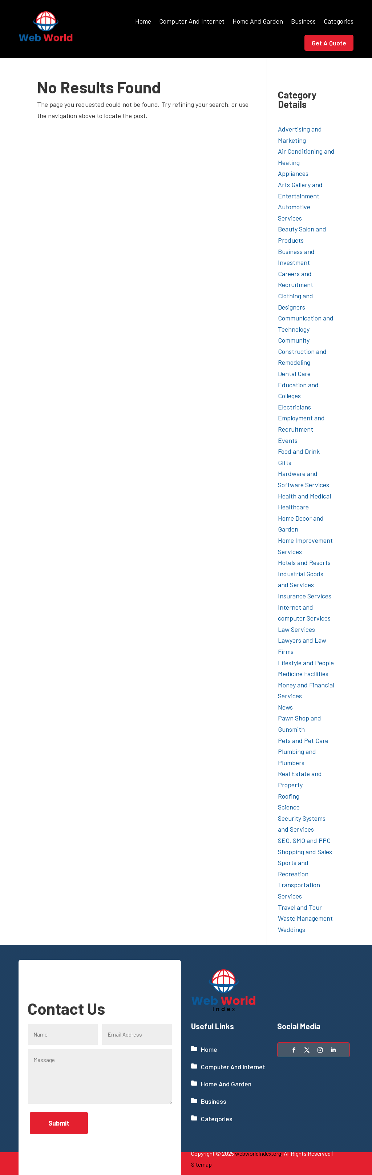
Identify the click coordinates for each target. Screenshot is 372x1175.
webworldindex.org (258, 1153)
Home (143, 21)
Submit (58, 1123)
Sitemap (201, 1164)
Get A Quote (329, 43)
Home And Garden (257, 21)
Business (303, 21)
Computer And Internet (192, 21)
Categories (338, 21)
